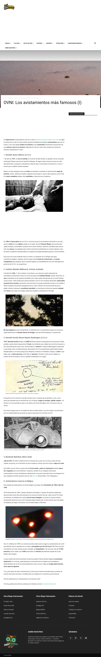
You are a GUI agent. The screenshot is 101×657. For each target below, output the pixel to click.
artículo (35, 476)
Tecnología (60, 43)
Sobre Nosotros (11, 48)
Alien (16, 98)
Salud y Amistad (9, 609)
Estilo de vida (29, 43)
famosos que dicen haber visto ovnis (47, 140)
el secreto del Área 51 (49, 584)
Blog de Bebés (40, 609)
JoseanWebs (72, 613)
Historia (40, 43)
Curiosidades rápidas (75, 43)
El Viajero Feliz (8, 601)
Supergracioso (8, 617)
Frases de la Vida (9, 605)
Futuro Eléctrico (41, 613)
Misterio (49, 43)
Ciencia (8, 43)
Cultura (17, 43)
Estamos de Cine (41, 601)
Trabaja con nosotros (75, 609)
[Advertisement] (62, 7)
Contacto (71, 605)
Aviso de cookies (74, 601)
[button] (95, 43)
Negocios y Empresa (42, 617)
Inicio (5, 98)
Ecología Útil (40, 605)
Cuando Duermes (9, 613)
